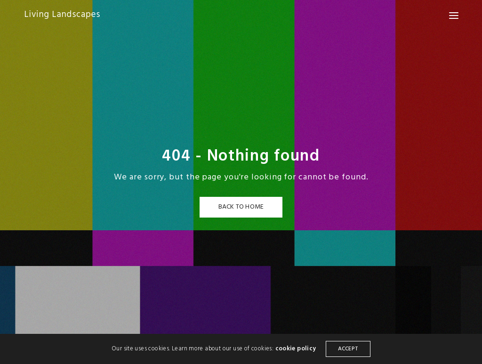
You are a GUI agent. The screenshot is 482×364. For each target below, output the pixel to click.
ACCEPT (348, 349)
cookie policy (295, 349)
